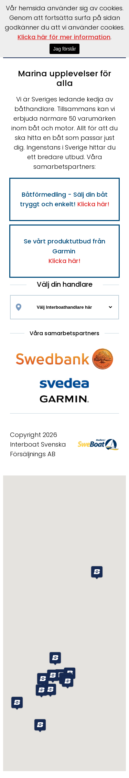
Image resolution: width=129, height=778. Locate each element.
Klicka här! (93, 204)
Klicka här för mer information (64, 37)
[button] (17, 703)
